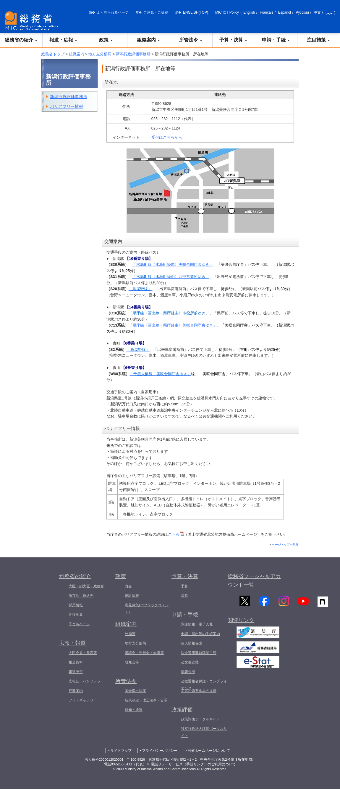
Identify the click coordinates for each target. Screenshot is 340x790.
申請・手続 (276, 39)
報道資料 (76, 662)
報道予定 (76, 672)
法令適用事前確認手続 (198, 653)
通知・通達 (134, 710)
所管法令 (191, 39)
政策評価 (182, 710)
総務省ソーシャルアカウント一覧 (254, 580)
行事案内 (76, 691)
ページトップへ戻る (285, 544)
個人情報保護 (191, 643)
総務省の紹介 (21, 39)
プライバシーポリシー (159, 750)
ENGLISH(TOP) (195, 12)
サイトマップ (121, 750)
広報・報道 (72, 643)
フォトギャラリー (83, 700)
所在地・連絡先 (81, 596)
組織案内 (149, 39)
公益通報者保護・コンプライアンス (204, 684)
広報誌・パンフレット (86, 681)
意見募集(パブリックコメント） (147, 608)
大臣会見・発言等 (83, 653)
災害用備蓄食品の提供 (198, 691)
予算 (184, 586)
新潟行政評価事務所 (133, 54)
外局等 (130, 634)
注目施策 (319, 39)
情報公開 (188, 672)
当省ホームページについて (208, 750)
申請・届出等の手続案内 (200, 634)
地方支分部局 (99, 54)
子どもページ (79, 624)
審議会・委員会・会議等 (144, 653)
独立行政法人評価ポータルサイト (204, 732)
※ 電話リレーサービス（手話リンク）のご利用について (191, 764)
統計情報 (132, 596)
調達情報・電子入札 (197, 624)
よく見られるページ (113, 12)
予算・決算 (233, 39)
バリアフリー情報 (66, 106)
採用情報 (76, 605)
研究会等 (132, 662)
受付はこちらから (166, 137)
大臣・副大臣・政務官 (86, 586)
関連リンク (241, 623)
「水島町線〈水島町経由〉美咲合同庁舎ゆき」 (172, 264)
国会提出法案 (135, 691)
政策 (106, 39)
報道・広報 (63, 39)
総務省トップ (52, 54)
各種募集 (76, 615)
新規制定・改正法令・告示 (146, 700)
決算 (184, 596)
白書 (128, 586)
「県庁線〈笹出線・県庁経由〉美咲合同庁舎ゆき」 (173, 325)
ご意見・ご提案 (155, 12)
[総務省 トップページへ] (33, 21)
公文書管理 (190, 662)
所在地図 (245, 759)
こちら (176, 534)
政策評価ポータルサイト (200, 719)
